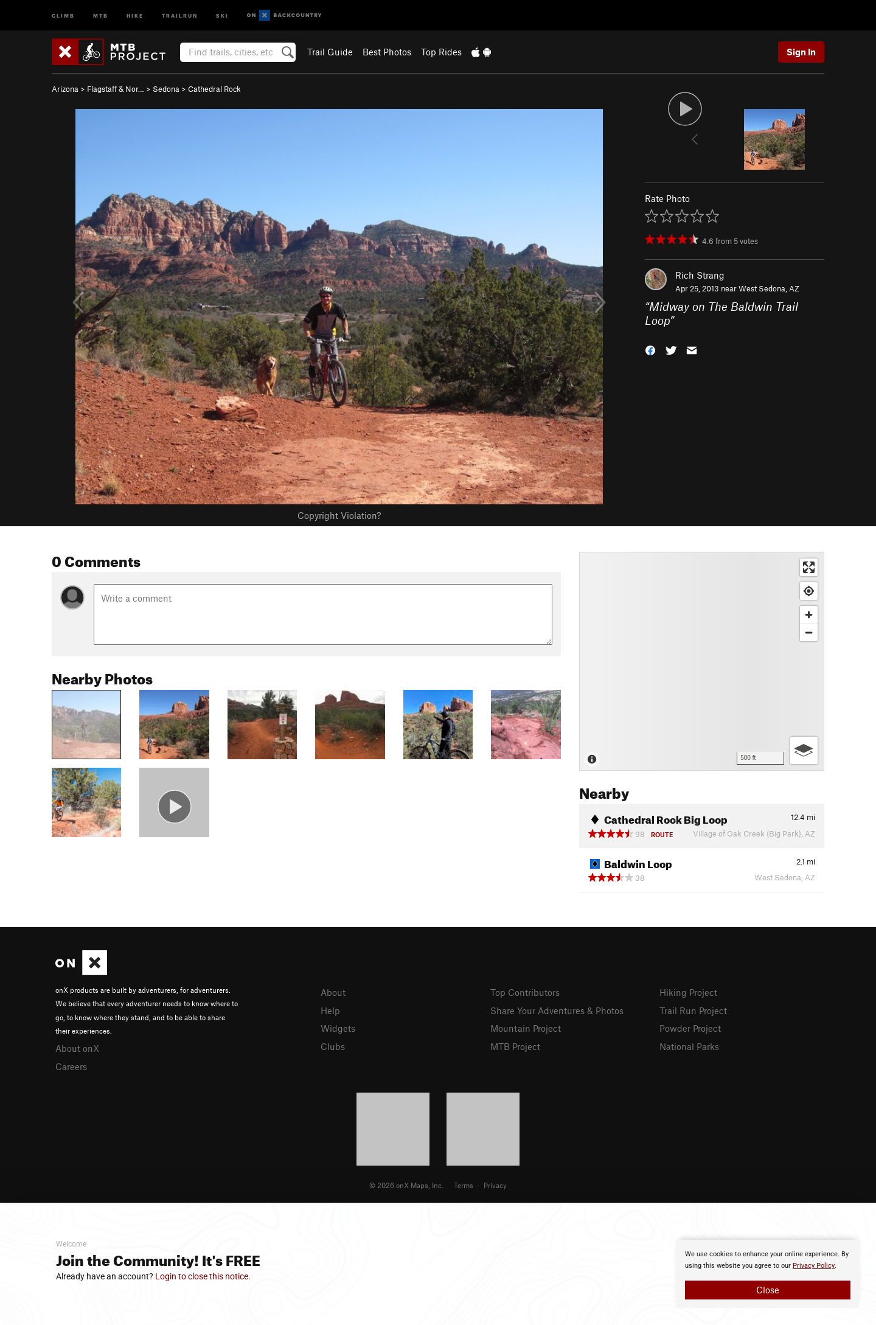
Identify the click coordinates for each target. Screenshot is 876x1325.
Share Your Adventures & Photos (557, 1010)
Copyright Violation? (339, 515)
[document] (767, 1273)
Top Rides (441, 51)
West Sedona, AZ (769, 288)
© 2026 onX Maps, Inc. (406, 1185)
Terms (463, 1185)
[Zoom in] (809, 615)
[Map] (702, 661)
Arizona (65, 89)
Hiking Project (688, 992)
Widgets (338, 1028)
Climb (63, 15)
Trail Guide (330, 51)
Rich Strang (700, 275)
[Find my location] (809, 591)
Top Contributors (525, 992)
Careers (71, 1066)
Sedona (166, 89)
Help (330, 1010)
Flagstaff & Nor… (115, 89)
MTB (100, 15)
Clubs (333, 1046)
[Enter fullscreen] (809, 567)
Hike (135, 15)
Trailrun (180, 15)
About (333, 992)
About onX (77, 1048)
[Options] (804, 750)
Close (767, 1289)
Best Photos (387, 51)
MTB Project (515, 1046)
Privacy (495, 1185)
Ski (222, 15)
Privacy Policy (814, 1266)
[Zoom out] (809, 632)
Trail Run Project (693, 1010)
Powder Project (690, 1028)
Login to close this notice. (203, 1276)
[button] (650, 349)
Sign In (801, 51)
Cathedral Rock (214, 89)
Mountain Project (525, 1028)
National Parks (689, 1046)
